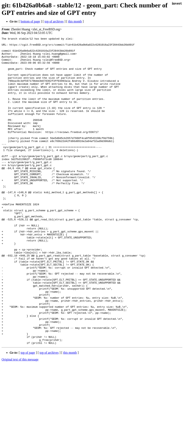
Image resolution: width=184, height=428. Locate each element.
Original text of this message (20, 421)
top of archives (54, 21)
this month (75, 21)
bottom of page (30, 21)
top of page (28, 414)
